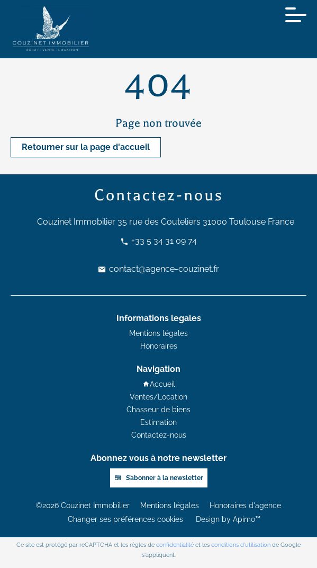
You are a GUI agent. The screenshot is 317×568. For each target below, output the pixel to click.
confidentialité (175, 545)
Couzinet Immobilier (76, 222)
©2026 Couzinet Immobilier (83, 505)
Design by (227, 519)
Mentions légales (169, 505)
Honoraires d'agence (245, 505)
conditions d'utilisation (240, 545)
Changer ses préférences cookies (125, 519)
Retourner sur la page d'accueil (86, 147)
